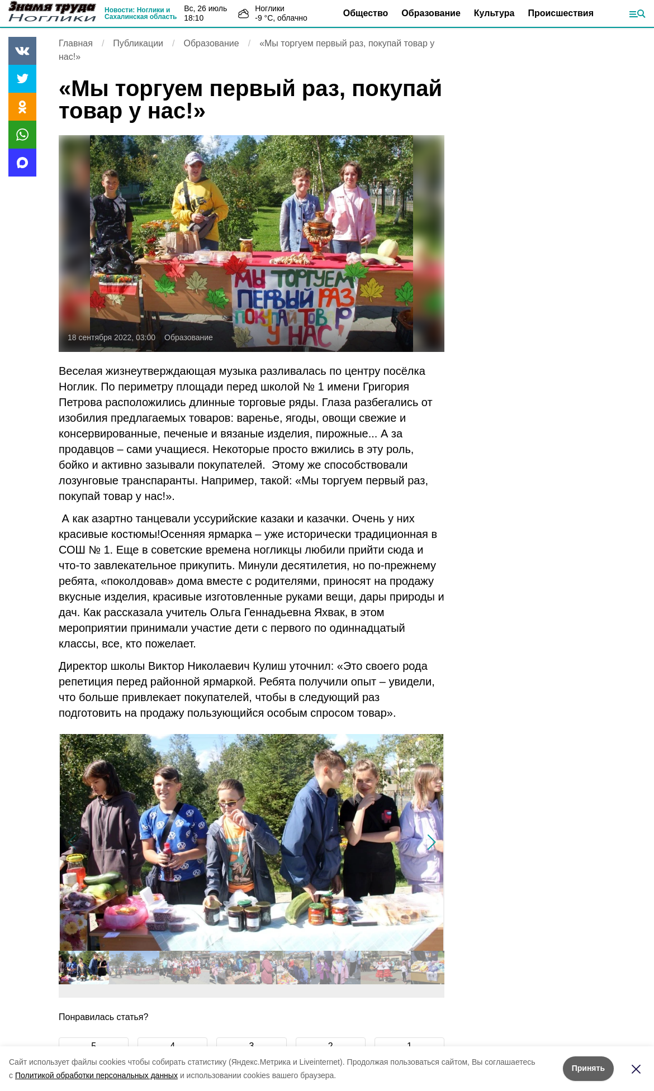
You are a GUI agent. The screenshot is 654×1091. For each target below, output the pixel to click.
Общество (365, 13)
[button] (431, 842)
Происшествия (561, 13)
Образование (430, 13)
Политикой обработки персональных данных (96, 1075)
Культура (494, 13)
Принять (588, 1068)
